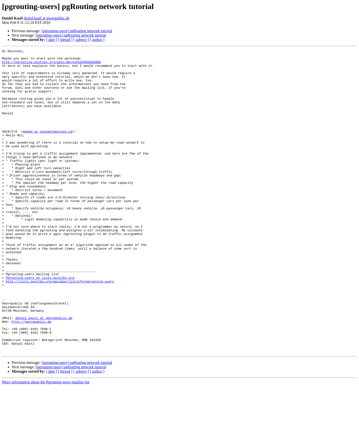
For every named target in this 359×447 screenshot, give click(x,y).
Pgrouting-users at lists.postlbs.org (40, 323)
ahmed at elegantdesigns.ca (47, 148)
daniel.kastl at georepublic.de (46, 18)
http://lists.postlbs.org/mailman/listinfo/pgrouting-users (60, 328)
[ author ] (97, 40)
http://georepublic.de (31, 376)
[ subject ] (81, 40)
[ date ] (51, 40)
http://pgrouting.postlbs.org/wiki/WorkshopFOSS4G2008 (51, 65)
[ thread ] (65, 40)
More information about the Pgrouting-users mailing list (45, 443)
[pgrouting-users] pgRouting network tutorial (77, 31)
